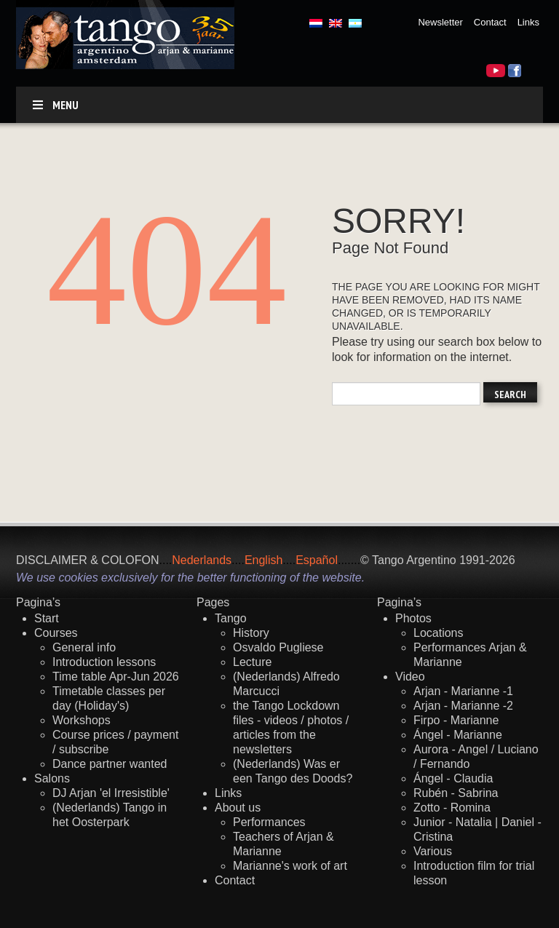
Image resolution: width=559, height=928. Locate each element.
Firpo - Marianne (456, 720)
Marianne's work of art (290, 866)
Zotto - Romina (452, 807)
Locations (438, 633)
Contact (490, 22)
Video (410, 676)
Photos (413, 618)
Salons (52, 778)
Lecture (252, 662)
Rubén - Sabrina (456, 793)
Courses (56, 633)
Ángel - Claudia (453, 778)
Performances (269, 822)
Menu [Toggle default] (55, 105)
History (251, 633)
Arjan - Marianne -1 (463, 691)
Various (432, 851)
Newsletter (440, 22)
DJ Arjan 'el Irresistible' (111, 793)
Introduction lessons (104, 662)
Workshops (81, 720)
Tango (231, 618)
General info (84, 647)
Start (46, 618)
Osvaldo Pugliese (278, 647)
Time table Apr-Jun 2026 (115, 676)
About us (238, 807)
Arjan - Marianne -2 (463, 705)
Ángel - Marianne (457, 735)
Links (528, 22)
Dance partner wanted (109, 764)
